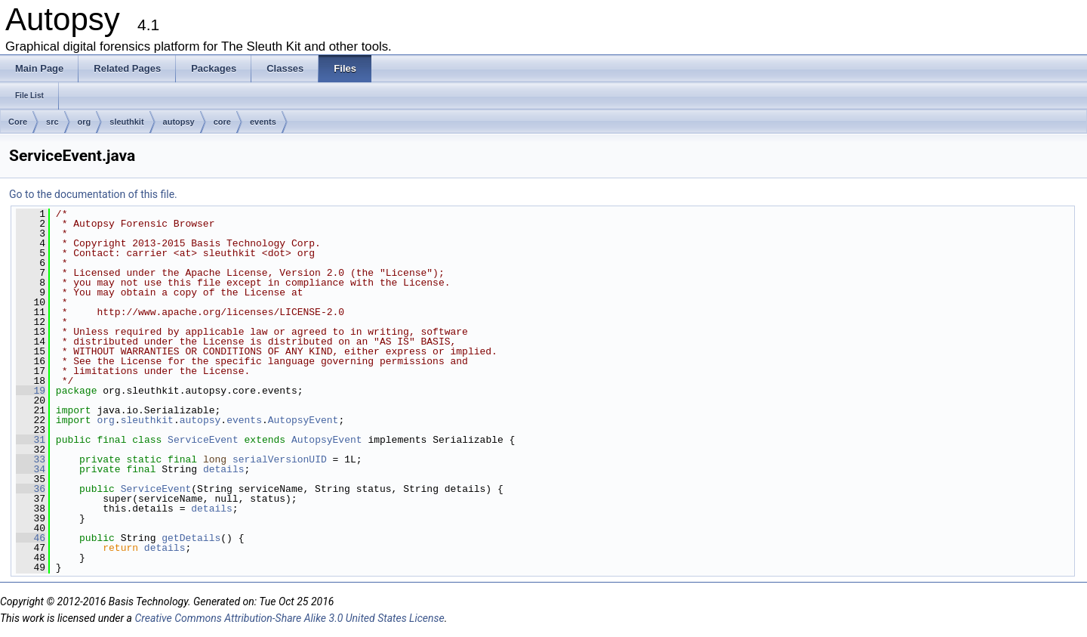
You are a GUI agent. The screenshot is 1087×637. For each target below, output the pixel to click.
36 (30, 489)
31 (30, 440)
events (263, 121)
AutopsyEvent (303, 420)
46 (30, 538)
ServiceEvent (203, 440)
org (84, 121)
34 (30, 469)
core (222, 121)
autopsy (179, 121)
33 (30, 459)
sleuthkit (126, 121)
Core (17, 121)
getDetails (191, 538)
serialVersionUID (279, 459)
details (224, 469)
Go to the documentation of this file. (93, 194)
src (52, 121)
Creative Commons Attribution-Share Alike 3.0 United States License (289, 618)
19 (30, 390)
